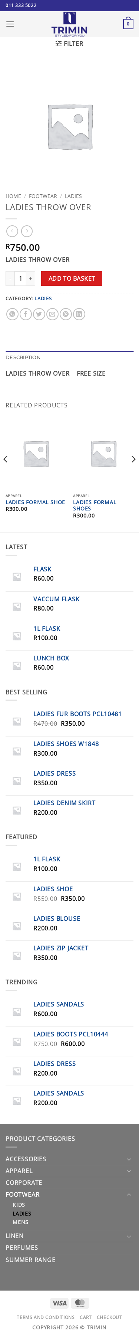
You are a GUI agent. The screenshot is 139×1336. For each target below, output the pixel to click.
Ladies (73, 195)
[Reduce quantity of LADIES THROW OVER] (10, 278)
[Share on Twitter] (39, 314)
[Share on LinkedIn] (79, 314)
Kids (19, 1204)
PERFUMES (22, 1248)
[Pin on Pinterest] (66, 314)
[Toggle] (129, 1159)
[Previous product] (27, 231)
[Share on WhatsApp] (12, 314)
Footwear (43, 195)
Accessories (26, 1159)
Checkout (109, 1317)
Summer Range (31, 1260)
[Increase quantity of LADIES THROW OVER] (30, 278)
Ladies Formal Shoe (35, 502)
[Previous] (5, 474)
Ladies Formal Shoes (94, 505)
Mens (21, 1222)
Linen (15, 1236)
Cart (86, 1317)
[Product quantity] (20, 278)
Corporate (24, 1183)
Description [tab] (23, 357)
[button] (10, 24)
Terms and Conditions (46, 1317)
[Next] (133, 474)
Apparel (19, 1171)
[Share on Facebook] (26, 314)
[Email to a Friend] (52, 314)
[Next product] (12, 231)
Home (13, 195)
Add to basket (72, 278)
